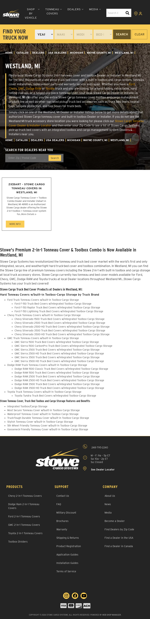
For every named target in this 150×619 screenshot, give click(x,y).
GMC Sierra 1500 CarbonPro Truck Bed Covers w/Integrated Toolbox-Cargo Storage (63, 345)
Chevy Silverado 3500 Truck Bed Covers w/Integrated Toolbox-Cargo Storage (60, 330)
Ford (132, 84)
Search (122, 34)
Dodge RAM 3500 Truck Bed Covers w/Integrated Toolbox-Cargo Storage (57, 384)
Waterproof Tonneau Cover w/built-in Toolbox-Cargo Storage (43, 414)
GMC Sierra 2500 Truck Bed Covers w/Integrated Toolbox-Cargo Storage (57, 349)
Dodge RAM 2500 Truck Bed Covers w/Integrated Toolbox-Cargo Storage (57, 376)
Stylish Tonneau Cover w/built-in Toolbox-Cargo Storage (40, 421)
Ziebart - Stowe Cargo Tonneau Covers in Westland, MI (26, 188)
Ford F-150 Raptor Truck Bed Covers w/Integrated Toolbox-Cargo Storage (57, 307)
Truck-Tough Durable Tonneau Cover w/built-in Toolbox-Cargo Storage (48, 417)
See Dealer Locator (99, 468)
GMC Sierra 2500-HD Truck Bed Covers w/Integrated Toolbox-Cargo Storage (59, 353)
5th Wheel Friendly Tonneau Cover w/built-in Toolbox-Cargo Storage (47, 425)
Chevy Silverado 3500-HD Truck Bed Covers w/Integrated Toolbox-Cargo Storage (62, 334)
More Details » (28, 214)
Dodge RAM (33, 88)
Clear (139, 34)
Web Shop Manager (111, 615)
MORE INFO (15, 224)
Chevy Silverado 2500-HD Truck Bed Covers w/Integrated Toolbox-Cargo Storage (62, 326)
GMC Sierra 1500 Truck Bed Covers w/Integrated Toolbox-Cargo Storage (57, 342)
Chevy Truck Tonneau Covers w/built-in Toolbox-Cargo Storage (44, 315)
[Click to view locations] (136, 13)
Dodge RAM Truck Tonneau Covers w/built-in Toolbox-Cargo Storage (47, 365)
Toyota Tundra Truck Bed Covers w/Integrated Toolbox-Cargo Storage (55, 395)
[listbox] (44, 34)
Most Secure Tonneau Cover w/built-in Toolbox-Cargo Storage (43, 410)
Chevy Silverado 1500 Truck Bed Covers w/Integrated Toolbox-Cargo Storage (60, 319)
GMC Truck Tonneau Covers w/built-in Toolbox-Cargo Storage (43, 338)
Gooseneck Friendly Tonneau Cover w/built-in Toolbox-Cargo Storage (47, 429)
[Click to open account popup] (140, 13)
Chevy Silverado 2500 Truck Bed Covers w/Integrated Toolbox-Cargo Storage (60, 322)
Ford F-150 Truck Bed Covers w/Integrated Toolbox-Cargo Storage (53, 303)
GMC (21, 88)
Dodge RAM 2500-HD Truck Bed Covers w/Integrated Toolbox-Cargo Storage (59, 380)
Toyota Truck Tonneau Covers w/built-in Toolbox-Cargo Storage (44, 391)
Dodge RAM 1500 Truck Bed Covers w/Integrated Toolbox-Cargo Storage (57, 372)
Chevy (13, 88)
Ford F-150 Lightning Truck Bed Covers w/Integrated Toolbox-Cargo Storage (59, 311)
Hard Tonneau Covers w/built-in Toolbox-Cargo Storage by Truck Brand (49, 294)
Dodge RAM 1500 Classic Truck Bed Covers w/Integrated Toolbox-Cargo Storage (61, 368)
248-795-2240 (95, 446)
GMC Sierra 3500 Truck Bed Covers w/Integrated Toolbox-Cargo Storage (57, 357)
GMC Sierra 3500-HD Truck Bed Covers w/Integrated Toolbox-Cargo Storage (59, 361)
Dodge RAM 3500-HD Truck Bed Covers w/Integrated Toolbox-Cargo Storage (59, 388)
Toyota (50, 88)
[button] (32, 13)
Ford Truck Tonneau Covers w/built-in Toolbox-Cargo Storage (43, 299)
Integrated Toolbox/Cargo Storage (27, 406)
